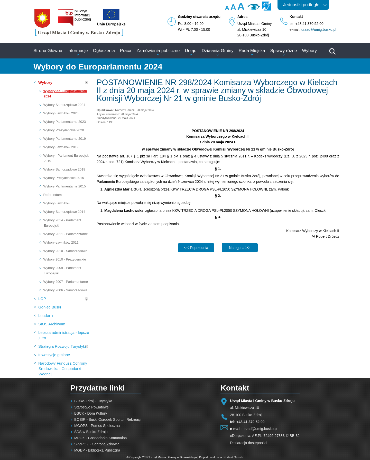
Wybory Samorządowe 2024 (64, 105)
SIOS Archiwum (51, 324)
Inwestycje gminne (54, 355)
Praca (125, 50)
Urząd (191, 50)
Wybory (309, 50)
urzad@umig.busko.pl (318, 29)
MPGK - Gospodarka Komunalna (100, 438)
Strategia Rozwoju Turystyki (62, 346)
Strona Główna (47, 50)
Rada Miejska (252, 50)
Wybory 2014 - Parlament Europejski (62, 222)
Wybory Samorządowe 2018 (64, 169)
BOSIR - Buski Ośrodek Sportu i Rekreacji (107, 419)
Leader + (46, 315)
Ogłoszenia (104, 50)
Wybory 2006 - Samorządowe (65, 290)
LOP (42, 298)
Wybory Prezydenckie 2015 (63, 178)
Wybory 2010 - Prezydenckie (64, 259)
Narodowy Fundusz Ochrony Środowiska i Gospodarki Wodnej (62, 368)
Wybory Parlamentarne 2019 (64, 139)
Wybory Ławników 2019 (61, 147)
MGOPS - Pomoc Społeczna (97, 426)
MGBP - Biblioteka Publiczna (97, 450)
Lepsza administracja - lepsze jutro (63, 335)
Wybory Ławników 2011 (61, 242)
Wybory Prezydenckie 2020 (63, 130)
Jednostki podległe (301, 4)
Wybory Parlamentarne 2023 (64, 122)
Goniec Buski (49, 307)
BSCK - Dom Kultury (90, 413)
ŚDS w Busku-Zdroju (91, 432)
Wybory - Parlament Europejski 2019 (66, 158)
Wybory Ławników (56, 203)
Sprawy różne (283, 50)
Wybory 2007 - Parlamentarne (65, 282)
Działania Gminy (218, 50)
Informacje (77, 50)
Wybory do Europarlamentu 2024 (65, 93)
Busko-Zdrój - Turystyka (93, 401)
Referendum (52, 195)
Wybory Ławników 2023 (61, 113)
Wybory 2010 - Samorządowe (65, 251)
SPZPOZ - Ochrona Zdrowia (96, 444)
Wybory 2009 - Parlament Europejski (62, 270)
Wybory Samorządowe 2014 (64, 212)
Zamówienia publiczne (158, 50)
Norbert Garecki (234, 457)
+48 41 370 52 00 (250, 422)
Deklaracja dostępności (248, 443)
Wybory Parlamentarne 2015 (64, 186)
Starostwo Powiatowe (91, 407)
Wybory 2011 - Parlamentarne (65, 234)
